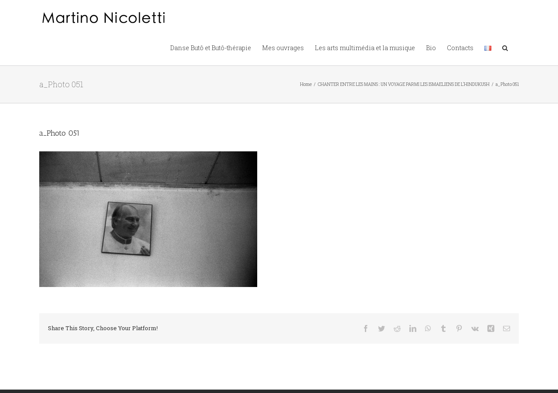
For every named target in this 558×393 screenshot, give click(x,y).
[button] (505, 47)
